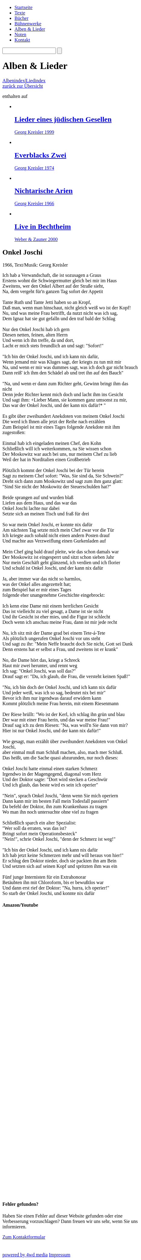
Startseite (23, 7)
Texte (19, 12)
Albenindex (13, 80)
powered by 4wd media (25, 1254)
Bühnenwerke (27, 23)
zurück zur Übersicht (22, 86)
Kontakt (22, 39)
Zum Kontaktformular (23, 1237)
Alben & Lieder (29, 29)
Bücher (21, 18)
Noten (20, 34)
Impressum (59, 1254)
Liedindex (36, 80)
